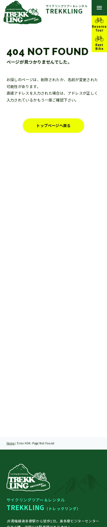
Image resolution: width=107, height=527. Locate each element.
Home (11, 443)
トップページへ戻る (53, 126)
